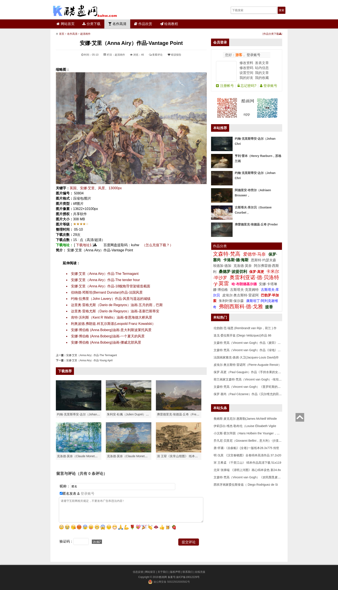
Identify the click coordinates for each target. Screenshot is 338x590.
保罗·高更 (256, 272)
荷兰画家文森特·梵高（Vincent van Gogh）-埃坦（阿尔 (251, 379)
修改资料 (246, 63)
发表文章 (262, 63)
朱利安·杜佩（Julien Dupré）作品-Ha (132, 414)
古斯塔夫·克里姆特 (244, 289)
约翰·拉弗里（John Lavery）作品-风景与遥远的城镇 (110, 298)
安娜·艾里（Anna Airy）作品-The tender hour (105, 280)
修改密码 (246, 68)
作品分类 (220, 246)
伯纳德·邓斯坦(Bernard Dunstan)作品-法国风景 (107, 292)
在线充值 (200, 571)
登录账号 (253, 55)
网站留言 (150, 571)
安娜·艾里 (87, 188)
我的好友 (246, 78)
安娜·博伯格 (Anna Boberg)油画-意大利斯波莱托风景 (111, 330)
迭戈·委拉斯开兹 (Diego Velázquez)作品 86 (242, 335)
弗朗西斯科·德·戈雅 (241, 306)
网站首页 (65, 24)
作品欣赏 (143, 24)
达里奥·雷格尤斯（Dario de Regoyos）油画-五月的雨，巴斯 (117, 305)
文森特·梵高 (227, 254)
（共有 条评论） (91, 473)
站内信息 (262, 68)
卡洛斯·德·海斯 (236, 260)
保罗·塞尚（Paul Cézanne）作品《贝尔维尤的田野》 (249, 394)
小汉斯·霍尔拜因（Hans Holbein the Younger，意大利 (250, 433)
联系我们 (188, 571)
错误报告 (174, 54)
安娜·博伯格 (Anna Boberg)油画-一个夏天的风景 (108, 336)
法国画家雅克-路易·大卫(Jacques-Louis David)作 (246, 357)
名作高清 (117, 24)
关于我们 (163, 571)
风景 (101, 188)
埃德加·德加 (222, 266)
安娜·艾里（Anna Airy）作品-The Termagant (105, 273)
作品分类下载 (272, 33)
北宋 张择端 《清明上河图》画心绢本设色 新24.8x (247, 470)
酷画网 (163, 577)
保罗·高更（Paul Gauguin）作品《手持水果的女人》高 (250, 372)
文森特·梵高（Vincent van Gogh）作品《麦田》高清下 (250, 342)
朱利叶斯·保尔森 (232, 301)
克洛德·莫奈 (242, 266)
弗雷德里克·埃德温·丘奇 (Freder (256, 224)
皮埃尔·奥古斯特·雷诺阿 (240, 295)
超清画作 (85, 33)
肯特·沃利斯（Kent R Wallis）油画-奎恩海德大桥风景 (111, 317)
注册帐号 (225, 86)
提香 (269, 307)
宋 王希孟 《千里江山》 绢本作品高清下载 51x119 (247, 462)
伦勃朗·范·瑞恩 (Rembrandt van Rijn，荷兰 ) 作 (245, 328)
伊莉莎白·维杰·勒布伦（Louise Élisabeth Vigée (245, 426)
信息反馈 (138, 571)
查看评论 (156, 54)
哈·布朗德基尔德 (245, 284)
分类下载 (91, 24)
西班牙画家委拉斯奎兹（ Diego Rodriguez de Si (246, 484)
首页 (61, 33)
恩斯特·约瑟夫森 (263, 260)
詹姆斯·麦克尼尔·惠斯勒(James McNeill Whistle (245, 418)
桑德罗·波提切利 (233, 271)
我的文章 (262, 73)
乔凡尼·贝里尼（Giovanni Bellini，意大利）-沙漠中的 (249, 440)
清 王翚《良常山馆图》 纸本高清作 (180, 456)
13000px (115, 188)
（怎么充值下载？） (157, 245)
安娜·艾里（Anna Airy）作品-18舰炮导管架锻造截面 (110, 286)
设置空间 (246, 73)
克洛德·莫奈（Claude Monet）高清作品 (83, 456)
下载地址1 (84, 245)
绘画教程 (169, 24)
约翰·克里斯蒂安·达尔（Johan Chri (80, 414)
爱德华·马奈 (255, 254)
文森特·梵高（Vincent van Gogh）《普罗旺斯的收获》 (250, 386)
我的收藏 (262, 78)
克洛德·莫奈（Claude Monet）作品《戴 (133, 456)
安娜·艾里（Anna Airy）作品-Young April (89, 360)
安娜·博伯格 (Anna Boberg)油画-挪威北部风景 (106, 342)
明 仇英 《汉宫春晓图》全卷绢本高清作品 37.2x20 (247, 455)
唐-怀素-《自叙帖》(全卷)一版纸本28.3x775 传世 (246, 448)
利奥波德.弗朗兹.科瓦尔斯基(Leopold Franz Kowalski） (113, 324)
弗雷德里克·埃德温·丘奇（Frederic (180, 414)
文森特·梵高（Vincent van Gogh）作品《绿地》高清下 (250, 350)
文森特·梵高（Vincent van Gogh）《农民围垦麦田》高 (250, 477)
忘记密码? (247, 86)
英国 (73, 188)
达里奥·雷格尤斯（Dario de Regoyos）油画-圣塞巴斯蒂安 (115, 311)
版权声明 (175, 571)
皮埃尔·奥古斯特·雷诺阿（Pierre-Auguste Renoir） (247, 364)
